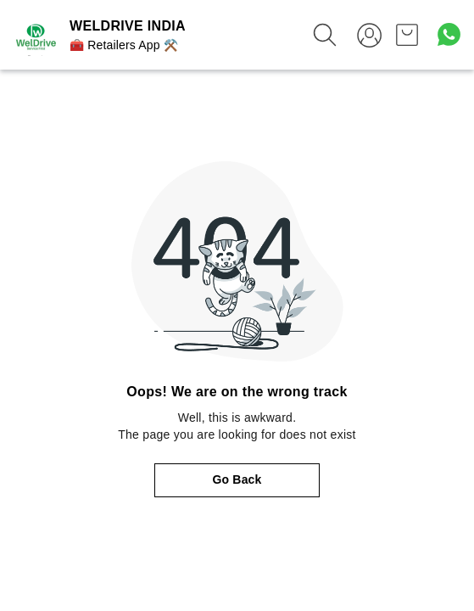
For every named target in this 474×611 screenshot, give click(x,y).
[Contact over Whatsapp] (449, 34)
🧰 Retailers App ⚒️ (124, 45)
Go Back (237, 479)
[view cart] (407, 35)
